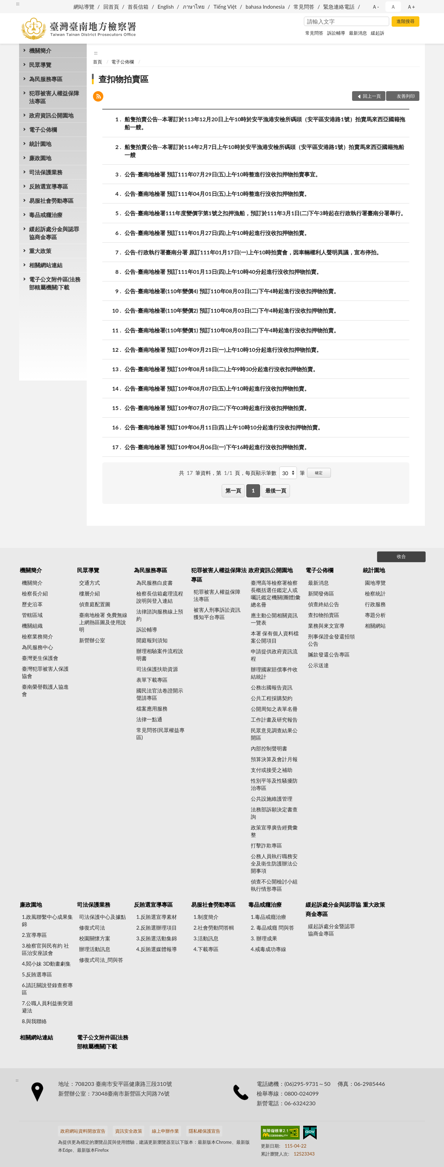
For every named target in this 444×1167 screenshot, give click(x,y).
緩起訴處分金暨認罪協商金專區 (331, 930)
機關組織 (32, 625)
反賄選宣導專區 (48, 186)
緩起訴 (377, 33)
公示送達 (318, 665)
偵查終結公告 (323, 604)
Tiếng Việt (225, 6)
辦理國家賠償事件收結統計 (274, 673)
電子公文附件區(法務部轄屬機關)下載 (54, 283)
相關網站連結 (45, 265)
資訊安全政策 (128, 1131)
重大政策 (40, 250)
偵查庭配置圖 (94, 604)
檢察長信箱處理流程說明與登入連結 (159, 597)
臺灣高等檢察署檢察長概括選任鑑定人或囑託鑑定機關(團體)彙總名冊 (275, 594)
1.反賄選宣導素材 (156, 917)
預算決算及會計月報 (274, 759)
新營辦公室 (92, 640)
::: (17, 3)
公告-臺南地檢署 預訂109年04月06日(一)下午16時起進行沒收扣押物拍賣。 (217, 447)
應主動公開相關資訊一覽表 (274, 619)
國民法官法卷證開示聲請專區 (159, 694)
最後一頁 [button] (275, 490)
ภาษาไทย (194, 6)
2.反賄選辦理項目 (156, 927)
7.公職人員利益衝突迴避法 (47, 1006)
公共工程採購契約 (271, 698)
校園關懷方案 (94, 938)
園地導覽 (375, 583)
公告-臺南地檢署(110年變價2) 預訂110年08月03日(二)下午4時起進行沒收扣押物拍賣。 (232, 310)
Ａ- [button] (375, 6)
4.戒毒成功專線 (268, 949)
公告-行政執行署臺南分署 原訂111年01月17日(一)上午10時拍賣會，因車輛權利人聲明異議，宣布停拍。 (253, 252)
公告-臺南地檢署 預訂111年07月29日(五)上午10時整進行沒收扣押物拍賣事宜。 (223, 174)
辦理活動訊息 (94, 949)
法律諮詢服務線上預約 (159, 615)
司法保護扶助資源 (157, 669)
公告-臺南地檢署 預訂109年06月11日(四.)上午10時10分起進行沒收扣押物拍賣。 (224, 427)
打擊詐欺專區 (266, 845)
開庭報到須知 (152, 640)
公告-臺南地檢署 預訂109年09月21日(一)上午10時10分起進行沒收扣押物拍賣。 (223, 350)
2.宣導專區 (34, 935)
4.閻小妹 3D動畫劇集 (46, 963)
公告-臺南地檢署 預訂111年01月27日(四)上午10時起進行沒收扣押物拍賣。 (217, 233)
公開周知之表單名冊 (274, 709)
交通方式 (89, 583)
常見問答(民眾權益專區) (160, 733)
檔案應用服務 (152, 708)
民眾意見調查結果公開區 (274, 734)
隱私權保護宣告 (204, 1131)
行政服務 (375, 604)
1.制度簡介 (206, 917)
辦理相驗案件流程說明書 (159, 654)
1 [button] (253, 490)
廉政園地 (40, 158)
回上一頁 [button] (372, 96)
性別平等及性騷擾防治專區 (274, 784)
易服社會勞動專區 (51, 200)
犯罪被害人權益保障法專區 (54, 97)
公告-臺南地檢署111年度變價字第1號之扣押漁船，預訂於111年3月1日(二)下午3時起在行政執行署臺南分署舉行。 (265, 213)
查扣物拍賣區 (123, 79)
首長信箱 (138, 6)
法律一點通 (149, 719)
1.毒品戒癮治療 (268, 917)
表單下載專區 (152, 680)
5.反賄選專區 (37, 974)
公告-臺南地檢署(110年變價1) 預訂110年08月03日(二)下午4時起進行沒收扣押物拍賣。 (232, 330)
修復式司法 (92, 927)
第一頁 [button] (233, 490)
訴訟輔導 (336, 33)
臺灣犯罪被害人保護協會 (45, 672)
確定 (319, 472)
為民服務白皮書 (154, 583)
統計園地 (40, 143)
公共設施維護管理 (271, 798)
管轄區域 (32, 615)
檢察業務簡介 (37, 636)
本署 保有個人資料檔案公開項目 (275, 637)
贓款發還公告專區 (329, 654)
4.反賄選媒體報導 (156, 949)
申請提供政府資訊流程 (274, 655)
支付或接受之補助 (271, 770)
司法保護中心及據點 (102, 917)
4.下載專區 (206, 949)
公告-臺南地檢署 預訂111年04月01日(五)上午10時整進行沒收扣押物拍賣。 (217, 194)
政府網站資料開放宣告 (82, 1131)
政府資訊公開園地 (51, 115)
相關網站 (375, 625)
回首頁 (111, 6)
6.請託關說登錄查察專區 (47, 988)
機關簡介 (40, 50)
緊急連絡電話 (339, 6)
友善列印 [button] (406, 96)
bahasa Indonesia (265, 6)
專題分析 (375, 615)
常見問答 (303, 6)
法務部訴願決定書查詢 (274, 813)
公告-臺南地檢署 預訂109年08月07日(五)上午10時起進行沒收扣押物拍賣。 (217, 388)
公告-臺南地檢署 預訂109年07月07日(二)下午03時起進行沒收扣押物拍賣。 (217, 408)
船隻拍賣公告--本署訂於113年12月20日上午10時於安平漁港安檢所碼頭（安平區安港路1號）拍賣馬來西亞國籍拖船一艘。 (265, 122)
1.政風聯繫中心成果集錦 (47, 920)
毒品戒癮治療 (45, 214)
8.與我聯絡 (34, 1021)
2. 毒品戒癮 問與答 (272, 927)
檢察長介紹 (35, 593)
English (165, 6)
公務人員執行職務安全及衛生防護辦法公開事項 (274, 863)
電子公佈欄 (43, 129)
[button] (98, 97)
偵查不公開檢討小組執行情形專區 (274, 885)
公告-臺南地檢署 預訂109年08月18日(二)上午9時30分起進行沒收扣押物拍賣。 (221, 369)
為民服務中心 (37, 647)
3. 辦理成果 (264, 938)
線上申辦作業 (165, 1131)
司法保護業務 (45, 172)
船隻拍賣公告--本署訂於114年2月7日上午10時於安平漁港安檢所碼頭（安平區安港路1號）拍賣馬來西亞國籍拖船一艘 (264, 150)
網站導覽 (84, 6)
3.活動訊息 (206, 938)
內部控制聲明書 (269, 748)
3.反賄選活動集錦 (156, 938)
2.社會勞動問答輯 (214, 927)
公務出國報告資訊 (271, 687)
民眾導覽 (40, 64)
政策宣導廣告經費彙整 (274, 831)
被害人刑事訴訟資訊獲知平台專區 (217, 613)
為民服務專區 (45, 79)
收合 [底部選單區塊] (401, 556)
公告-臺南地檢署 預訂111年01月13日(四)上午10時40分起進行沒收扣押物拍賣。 (223, 272)
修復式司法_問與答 (101, 960)
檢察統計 (375, 593)
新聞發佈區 (321, 593)
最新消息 (358, 33)
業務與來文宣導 (326, 625)
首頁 (97, 61)
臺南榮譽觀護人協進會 (45, 690)
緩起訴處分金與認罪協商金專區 (54, 233)
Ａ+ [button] (411, 6)
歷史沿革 (32, 604)
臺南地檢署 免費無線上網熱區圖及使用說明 (103, 622)
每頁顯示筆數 (260, 473)
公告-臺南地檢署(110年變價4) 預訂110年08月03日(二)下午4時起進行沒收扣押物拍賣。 (232, 291)
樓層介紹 (89, 593)
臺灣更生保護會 (40, 658)
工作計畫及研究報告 (274, 719)
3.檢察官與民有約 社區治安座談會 (45, 949)
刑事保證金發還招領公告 (331, 640)
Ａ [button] (393, 6)
